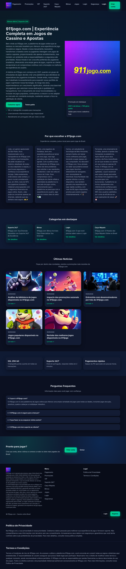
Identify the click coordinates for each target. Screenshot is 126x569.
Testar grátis (30, 105)
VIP (38, 4)
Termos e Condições (91, 476)
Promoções (29, 4)
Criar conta (113, 5)
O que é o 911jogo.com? (18, 398)
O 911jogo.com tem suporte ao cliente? (24, 427)
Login (85, 4)
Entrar (82, 450)
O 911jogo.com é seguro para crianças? (24, 413)
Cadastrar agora (14, 105)
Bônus (68, 4)
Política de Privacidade (91, 472)
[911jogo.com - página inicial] (9, 5)
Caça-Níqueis (57, 5)
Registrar (115, 514)
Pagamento (17, 4)
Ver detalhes (12, 239)
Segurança (95, 4)
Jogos (77, 4)
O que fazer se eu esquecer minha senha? (25, 420)
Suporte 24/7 (47, 5)
